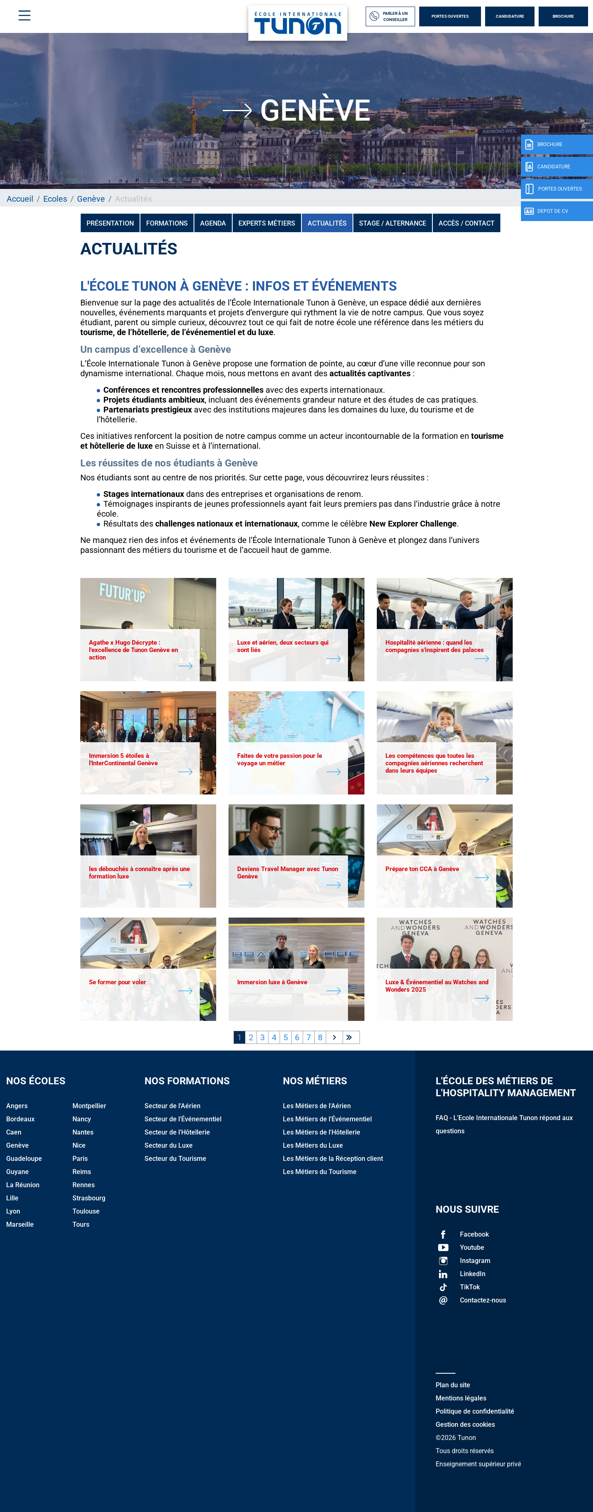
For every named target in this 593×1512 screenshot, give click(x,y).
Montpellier (89, 1106)
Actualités (327, 223)
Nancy (81, 1119)
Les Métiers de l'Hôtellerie (321, 1132)
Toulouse (86, 1211)
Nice (79, 1145)
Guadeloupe (24, 1159)
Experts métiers (266, 223)
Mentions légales (461, 1398)
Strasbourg (88, 1198)
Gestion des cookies (465, 1424)
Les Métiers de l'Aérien (317, 1106)
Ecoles (55, 199)
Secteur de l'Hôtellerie (177, 1132)
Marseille (20, 1224)
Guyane (17, 1172)
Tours (80, 1224)
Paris (80, 1159)
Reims (81, 1172)
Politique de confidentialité (475, 1411)
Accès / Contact (467, 223)
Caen (13, 1132)
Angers (17, 1106)
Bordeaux (20, 1119)
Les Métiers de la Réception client (333, 1159)
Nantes (82, 1132)
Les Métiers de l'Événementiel (327, 1119)
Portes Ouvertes (450, 16)
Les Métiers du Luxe (313, 1145)
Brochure (563, 16)
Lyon (13, 1211)
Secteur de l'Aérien (173, 1106)
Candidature (510, 16)
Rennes (83, 1185)
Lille (12, 1198)
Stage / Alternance (392, 223)
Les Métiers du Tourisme (320, 1172)
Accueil (20, 199)
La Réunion (23, 1185)
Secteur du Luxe (169, 1145)
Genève (91, 199)
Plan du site (453, 1385)
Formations (167, 223)
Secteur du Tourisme (175, 1159)
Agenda (213, 223)
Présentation (110, 223)
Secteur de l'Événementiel (183, 1119)
